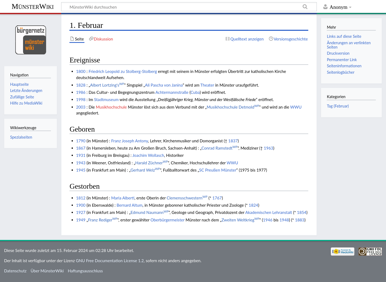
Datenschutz (15, 270)
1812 (81, 197)
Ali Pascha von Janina (164, 85)
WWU (296, 107)
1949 (81, 219)
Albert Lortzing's (107, 85)
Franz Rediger (102, 219)
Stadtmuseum (106, 99)
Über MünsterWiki (47, 270)
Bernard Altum (130, 205)
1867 (81, 148)
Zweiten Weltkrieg (240, 219)
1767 (217, 197)
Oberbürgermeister (167, 219)
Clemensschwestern (187, 197)
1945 (81, 170)
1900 (81, 205)
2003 (81, 107)
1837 (233, 140)
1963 (268, 148)
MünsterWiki (33, 6)
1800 (81, 71)
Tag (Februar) (338, 106)
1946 (267, 219)
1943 (81, 162)
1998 (81, 99)
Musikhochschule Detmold (233, 107)
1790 (81, 140)
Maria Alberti (123, 197)
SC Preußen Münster (217, 170)
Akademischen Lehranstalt (268, 212)
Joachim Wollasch (148, 155)
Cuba (195, 92)
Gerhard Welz (145, 170)
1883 (299, 219)
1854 (301, 212)
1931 (81, 155)
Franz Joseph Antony (129, 140)
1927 (81, 212)
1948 (284, 219)
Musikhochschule (111, 107)
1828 (81, 85)
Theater (207, 85)
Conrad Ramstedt (219, 148)
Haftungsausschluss (85, 270)
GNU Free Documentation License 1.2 (110, 260)
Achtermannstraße (171, 92)
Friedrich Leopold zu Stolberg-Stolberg (123, 71)
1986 (81, 92)
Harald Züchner (151, 162)
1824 (253, 205)
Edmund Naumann (150, 212)
